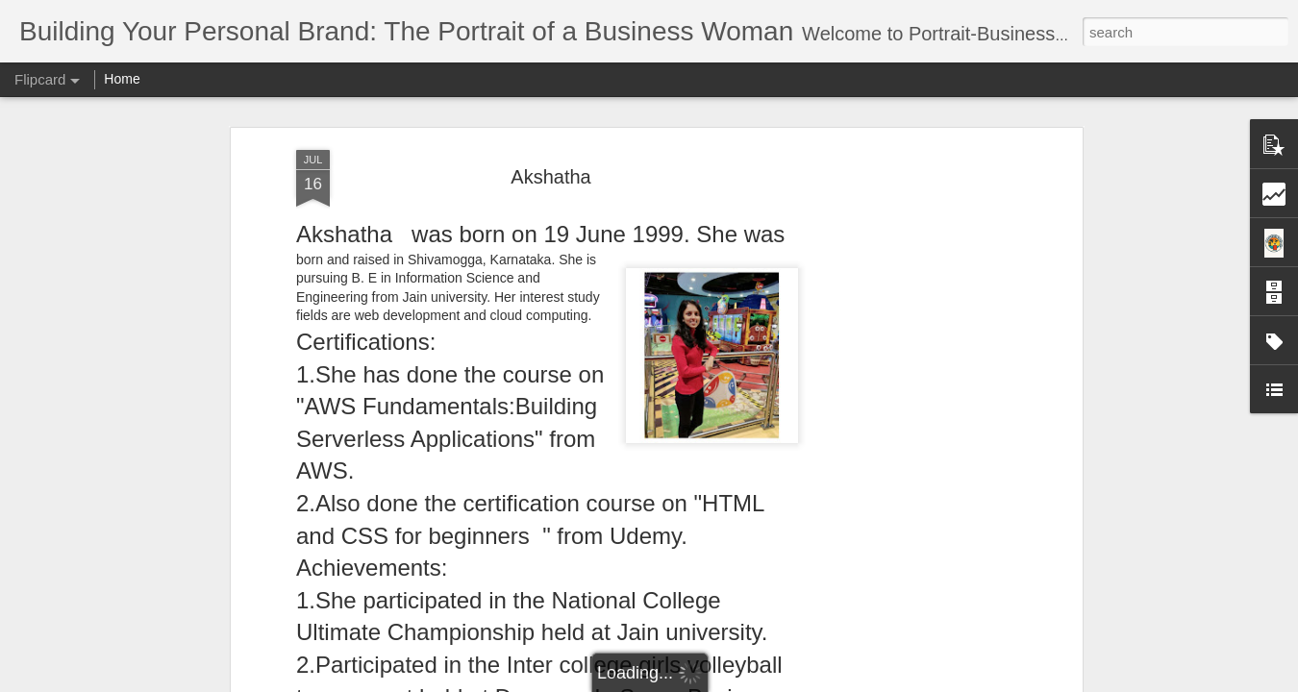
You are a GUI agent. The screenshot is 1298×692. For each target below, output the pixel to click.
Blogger (709, 681)
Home (121, 78)
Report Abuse (766, 681)
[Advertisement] (911, 347)
